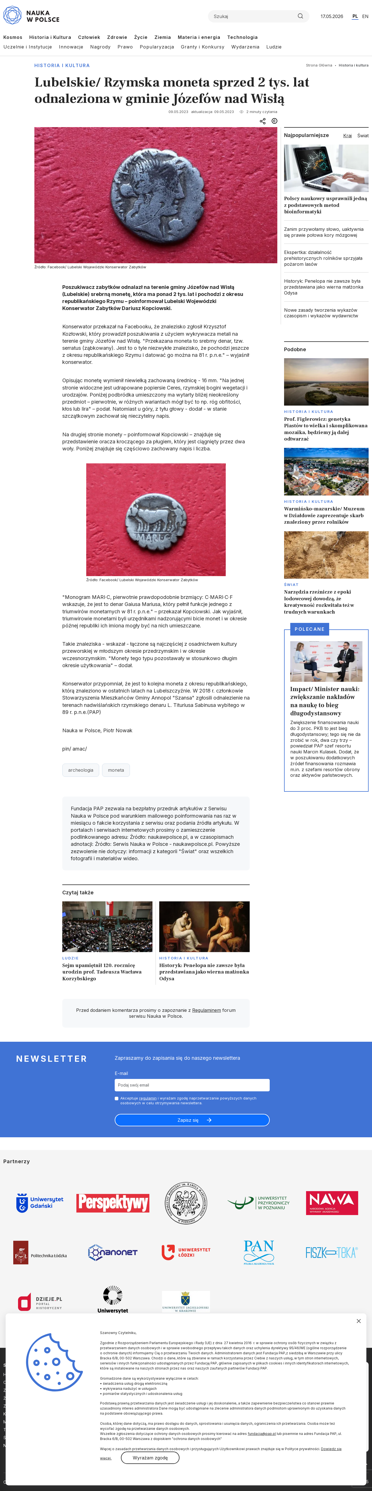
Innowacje (71, 47)
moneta (116, 770)
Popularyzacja (157, 47)
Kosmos (13, 37)
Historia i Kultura (50, 37)
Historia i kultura (62, 65)
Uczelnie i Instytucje (27, 47)
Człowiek (89, 37)
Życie (141, 37)
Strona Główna (319, 65)
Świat (291, 584)
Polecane (310, 629)
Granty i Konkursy (203, 47)
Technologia (242, 37)
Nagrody (100, 47)
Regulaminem (206, 1010)
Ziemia (162, 37)
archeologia (80, 770)
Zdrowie (117, 37)
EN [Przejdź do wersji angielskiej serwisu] (365, 16)
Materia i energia (199, 37)
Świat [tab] (363, 135)
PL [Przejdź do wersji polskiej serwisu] (355, 16)
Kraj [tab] (347, 135)
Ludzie (274, 47)
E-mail (121, 1073)
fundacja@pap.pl (262, 1434)
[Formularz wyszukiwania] (258, 16)
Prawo (125, 47)
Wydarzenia (245, 47)
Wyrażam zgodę (150, 1458)
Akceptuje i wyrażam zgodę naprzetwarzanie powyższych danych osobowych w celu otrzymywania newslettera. (188, 1100)
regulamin (148, 1098)
